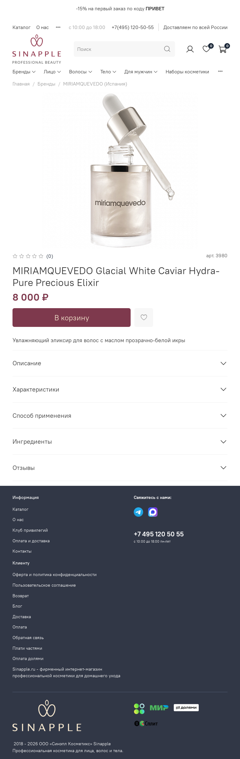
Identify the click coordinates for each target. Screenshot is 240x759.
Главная (21, 84)
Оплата (19, 627)
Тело (108, 71)
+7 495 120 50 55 (159, 534)
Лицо (53, 71)
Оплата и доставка (31, 541)
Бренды (24, 71)
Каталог (21, 27)
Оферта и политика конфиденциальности (54, 574)
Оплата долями (27, 658)
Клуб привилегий (30, 530)
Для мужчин (141, 71)
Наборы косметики (187, 71)
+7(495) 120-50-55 (133, 27)
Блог (17, 606)
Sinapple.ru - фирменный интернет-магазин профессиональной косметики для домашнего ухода (66, 672)
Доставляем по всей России (195, 27)
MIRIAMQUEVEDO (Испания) (95, 84)
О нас (42, 27)
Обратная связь (28, 637)
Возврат (20, 596)
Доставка (21, 616)
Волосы (80, 71)
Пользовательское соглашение (44, 585)
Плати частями (27, 648)
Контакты (22, 551)
